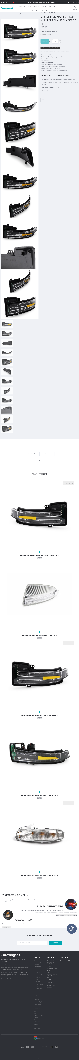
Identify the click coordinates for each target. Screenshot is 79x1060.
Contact (35, 1023)
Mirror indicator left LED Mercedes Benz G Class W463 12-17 (39, 714)
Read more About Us (6, 978)
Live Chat (37, 1025)
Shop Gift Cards (37, 1027)
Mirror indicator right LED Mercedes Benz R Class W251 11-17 (39, 554)
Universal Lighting (39, 1001)
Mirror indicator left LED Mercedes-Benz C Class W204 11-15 (39, 794)
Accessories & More (39, 961)
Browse (22, 6)
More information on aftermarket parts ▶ (66, 914)
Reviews (47, 453)
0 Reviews (49, 33)
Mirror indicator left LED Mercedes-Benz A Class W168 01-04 (39, 874)
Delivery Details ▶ (6, 926)
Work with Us (38, 1020)
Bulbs (35, 959)
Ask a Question (32, 453)
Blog (35, 1010)
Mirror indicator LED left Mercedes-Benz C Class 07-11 (39, 634)
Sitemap (39, 1058)
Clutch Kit (38, 976)
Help (35, 1012)
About (35, 1019)
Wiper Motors (38, 1003)
